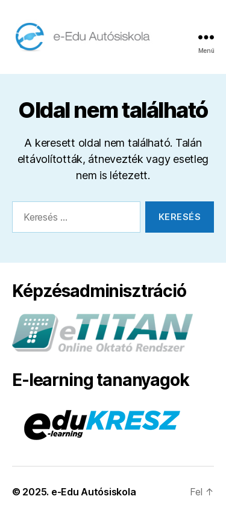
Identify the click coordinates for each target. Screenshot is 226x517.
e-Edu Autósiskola (93, 492)
